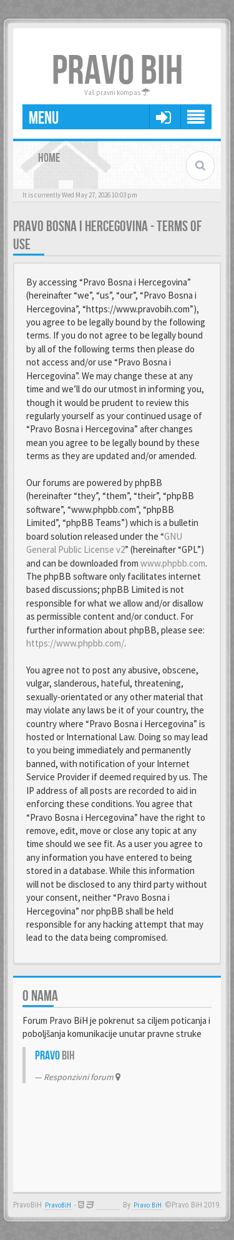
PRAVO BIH (117, 71)
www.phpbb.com (172, 563)
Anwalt (107, 1205)
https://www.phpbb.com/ (75, 643)
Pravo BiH (148, 1205)
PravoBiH (58, 1205)
